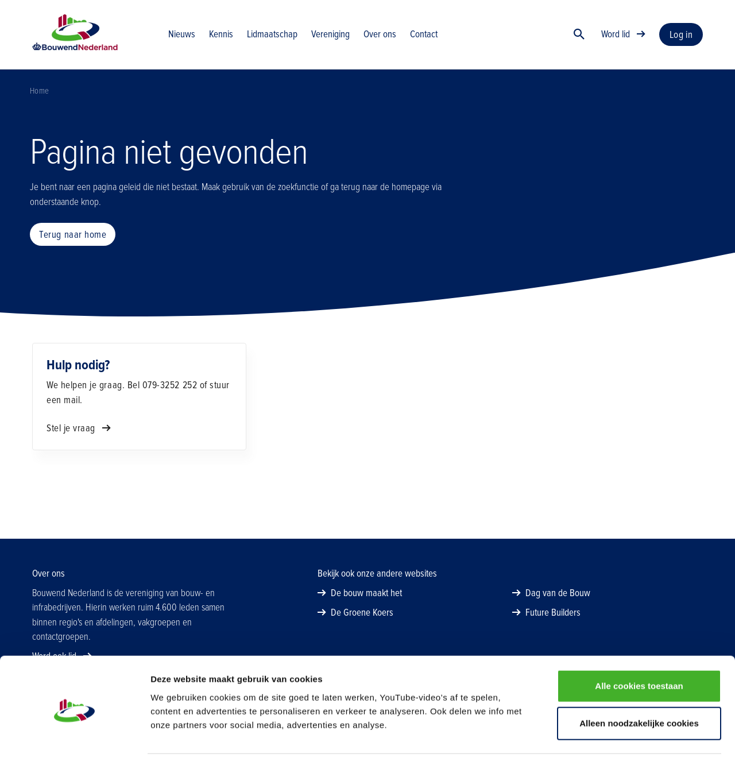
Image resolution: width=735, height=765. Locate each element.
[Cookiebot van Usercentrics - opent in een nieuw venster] (74, 742)
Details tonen (620, 742)
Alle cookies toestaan (639, 651)
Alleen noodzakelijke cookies (639, 689)
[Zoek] (579, 37)
